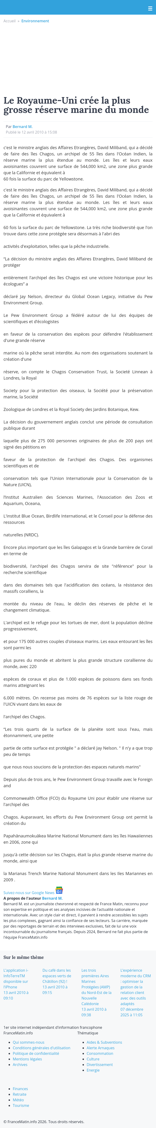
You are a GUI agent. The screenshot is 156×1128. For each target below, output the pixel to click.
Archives (20, 1064)
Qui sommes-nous (28, 1042)
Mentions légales (27, 1059)
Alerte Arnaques (101, 1047)
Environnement (35, 20)
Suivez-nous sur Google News (33, 892)
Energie (93, 1070)
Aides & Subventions (104, 1042)
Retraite (20, 1094)
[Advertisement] (78, 58)
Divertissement (100, 1064)
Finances (20, 1088)
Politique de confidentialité (36, 1053)
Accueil (9, 20)
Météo (18, 1099)
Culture (93, 1059)
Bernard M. (23, 126)
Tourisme (21, 1105)
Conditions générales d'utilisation (41, 1047)
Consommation (100, 1053)
